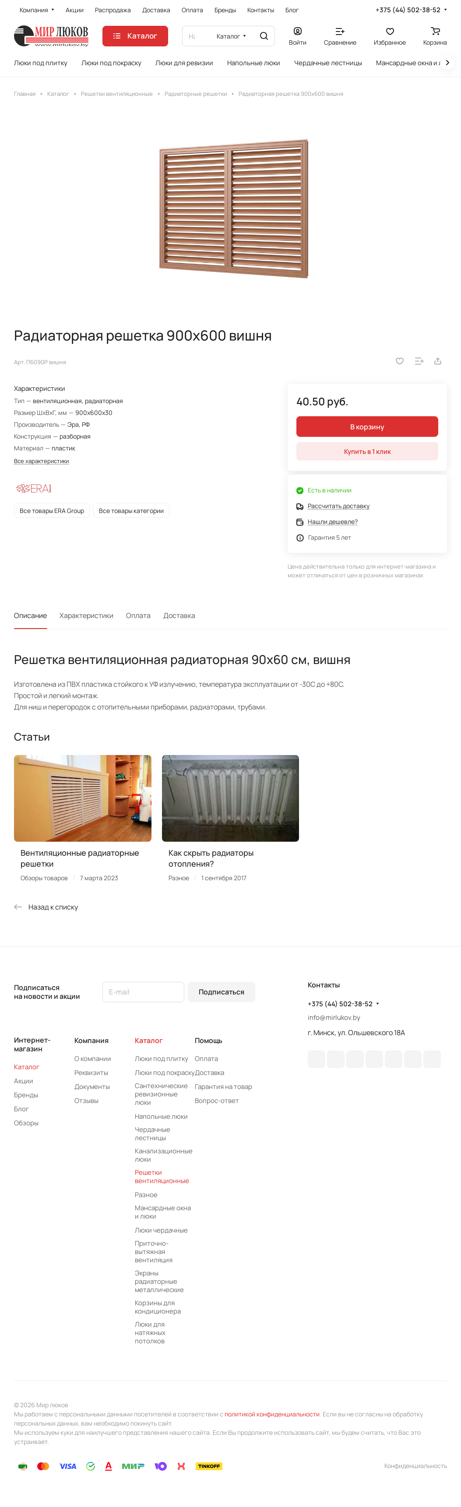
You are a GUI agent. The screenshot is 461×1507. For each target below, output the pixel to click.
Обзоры (26, 1123)
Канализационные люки (164, 1155)
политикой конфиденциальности (272, 1414)
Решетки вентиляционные (162, 1176)
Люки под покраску (165, 1072)
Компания (91, 1040)
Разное (146, 1194)
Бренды (26, 1095)
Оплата (138, 615)
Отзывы (86, 1100)
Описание (30, 615)
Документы (92, 1086)
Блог (21, 1109)
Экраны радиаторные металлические (159, 1281)
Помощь (208, 1040)
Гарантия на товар (223, 1086)
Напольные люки (161, 1116)
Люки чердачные (161, 1230)
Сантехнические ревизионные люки (161, 1094)
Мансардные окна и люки (163, 1212)
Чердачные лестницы (152, 1133)
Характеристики (86, 615)
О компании (92, 1058)
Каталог (26, 1066)
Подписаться (221, 992)
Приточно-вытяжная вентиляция (153, 1252)
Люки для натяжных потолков (150, 1332)
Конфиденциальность (415, 1465)
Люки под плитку (161, 1058)
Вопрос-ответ (217, 1100)
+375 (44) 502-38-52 (408, 10)
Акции (23, 1080)
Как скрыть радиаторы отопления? (211, 858)
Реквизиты (91, 1072)
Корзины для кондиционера (158, 1307)
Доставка (179, 615)
